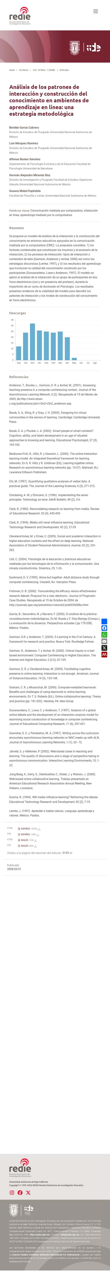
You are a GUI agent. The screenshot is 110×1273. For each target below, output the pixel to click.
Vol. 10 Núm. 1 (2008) (44, 70)
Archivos (23, 70)
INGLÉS (28, 840)
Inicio (12, 70)
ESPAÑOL (30, 829)
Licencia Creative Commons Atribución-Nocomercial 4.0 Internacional (45, 1255)
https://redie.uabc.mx (40, 1234)
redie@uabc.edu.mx (70, 1234)
